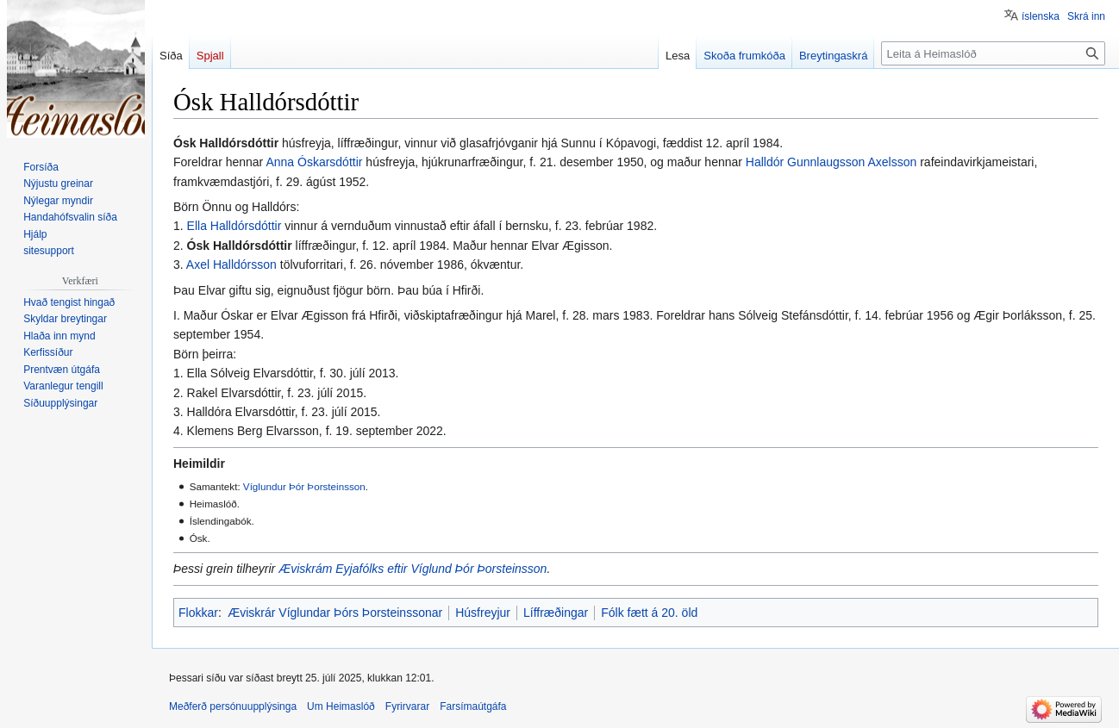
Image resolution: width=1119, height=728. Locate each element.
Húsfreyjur (482, 612)
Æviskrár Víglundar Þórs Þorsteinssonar (335, 612)
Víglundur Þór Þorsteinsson (304, 486)
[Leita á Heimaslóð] (993, 53)
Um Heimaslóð (341, 706)
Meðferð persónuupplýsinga (233, 706)
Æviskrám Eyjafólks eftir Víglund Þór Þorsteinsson (412, 569)
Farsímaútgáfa (473, 706)
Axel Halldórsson (231, 264)
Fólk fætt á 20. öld (649, 612)
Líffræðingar (555, 612)
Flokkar (198, 612)
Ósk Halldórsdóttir (239, 245)
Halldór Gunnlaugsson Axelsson (831, 162)
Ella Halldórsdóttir (234, 226)
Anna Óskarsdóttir (314, 162)
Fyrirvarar (407, 706)
